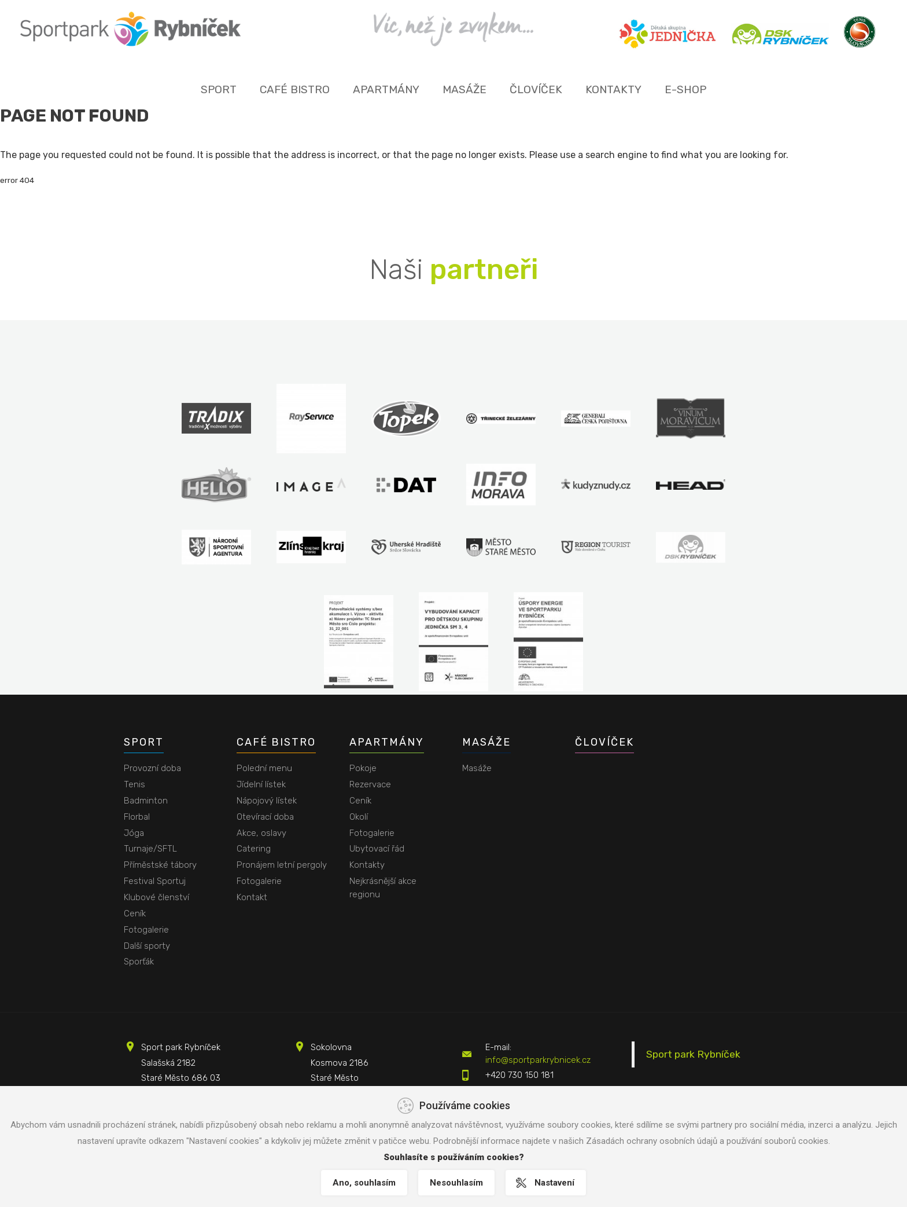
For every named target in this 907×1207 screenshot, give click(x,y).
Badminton (146, 800)
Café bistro (295, 89)
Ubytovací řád (376, 848)
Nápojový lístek (267, 800)
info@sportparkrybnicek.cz (538, 1060)
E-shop (685, 89)
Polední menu (264, 768)
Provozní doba (152, 768)
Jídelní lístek (261, 784)
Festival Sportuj (155, 881)
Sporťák (139, 961)
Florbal (137, 817)
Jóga (134, 833)
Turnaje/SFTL (150, 848)
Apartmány (386, 89)
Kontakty (613, 89)
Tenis (134, 784)
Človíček (536, 89)
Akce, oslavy (261, 833)
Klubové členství (156, 897)
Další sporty (147, 946)
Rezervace (370, 784)
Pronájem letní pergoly (282, 865)
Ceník (135, 913)
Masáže (464, 89)
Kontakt (252, 897)
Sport (219, 89)
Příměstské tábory (160, 865)
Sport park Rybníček (693, 1054)
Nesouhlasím (456, 1182)
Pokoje (363, 768)
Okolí (358, 817)
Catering (254, 848)
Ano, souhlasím (363, 1182)
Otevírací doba (265, 817)
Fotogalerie (146, 929)
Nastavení (555, 1182)
